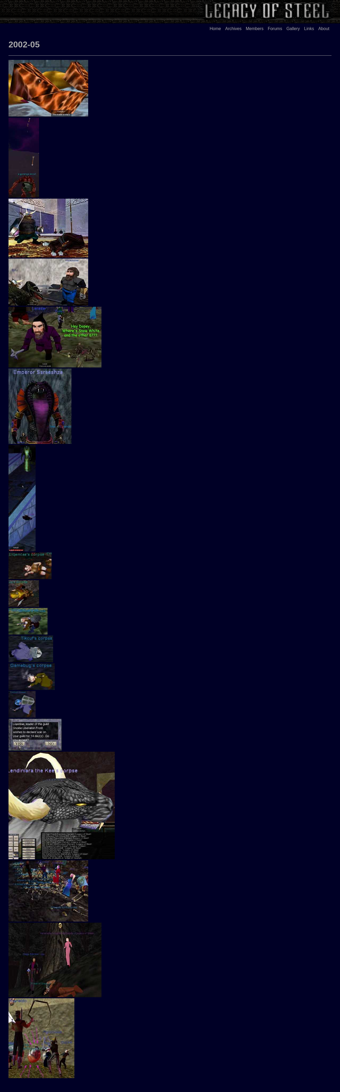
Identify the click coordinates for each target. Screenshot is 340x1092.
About (323, 28)
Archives (233, 28)
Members (255, 28)
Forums (275, 28)
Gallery (293, 28)
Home (215, 28)
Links (309, 28)
